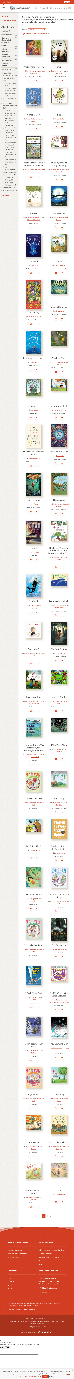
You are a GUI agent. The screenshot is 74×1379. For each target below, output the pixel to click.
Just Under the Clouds (33, 358)
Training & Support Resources (48, 1257)
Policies (24, 1333)
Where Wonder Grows (33, 66)
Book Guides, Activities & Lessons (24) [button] (10, 105)
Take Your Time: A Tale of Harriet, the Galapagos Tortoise (33, 748)
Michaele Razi (60, 853)
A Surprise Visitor (33, 1094)
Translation (21, 1309)
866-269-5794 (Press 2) (50, 1281)
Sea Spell (33, 601)
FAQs (40, 1264)
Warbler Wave (59, 358)
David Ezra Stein (60, 265)
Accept (45, 1376)
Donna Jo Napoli (38, 754)
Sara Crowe (34, 265)
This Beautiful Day (59, 1043)
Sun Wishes (33, 1142)
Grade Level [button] (9, 31)
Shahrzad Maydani (33, 220)
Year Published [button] (9, 60)
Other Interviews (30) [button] (10, 94)
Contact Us (42, 1292)
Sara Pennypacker (57, 71)
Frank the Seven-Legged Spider (59, 847)
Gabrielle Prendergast (60, 949)
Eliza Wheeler (60, 311)
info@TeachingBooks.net (47, 1288)
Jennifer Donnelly (35, 605)
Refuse (51, 1376)
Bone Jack (33, 261)
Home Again (59, 499)
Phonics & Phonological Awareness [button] (9, 40)
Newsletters (12, 1289)
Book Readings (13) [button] (9, 175)
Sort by (24, 30)
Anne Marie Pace (31, 701)
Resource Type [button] (9, 69)
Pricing (10, 1278)
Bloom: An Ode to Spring (33, 1191)
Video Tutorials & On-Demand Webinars (52, 1250)
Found (34, 548)
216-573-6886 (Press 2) (49, 1278)
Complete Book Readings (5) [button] (10, 179)
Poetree (33, 213)
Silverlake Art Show (33, 945)
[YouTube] (48, 1333)
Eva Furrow (28, 754)
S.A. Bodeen (35, 552)
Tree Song (59, 1094)
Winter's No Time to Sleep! (59, 896)
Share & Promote (44, 1261)
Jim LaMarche (60, 1194)
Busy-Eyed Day (33, 697)
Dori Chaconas (32, 1051)
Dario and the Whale (59, 601)
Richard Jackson (56, 1048)
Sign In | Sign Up (8, 2)
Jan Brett (34, 410)
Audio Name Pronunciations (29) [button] (10, 74)
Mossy (34, 406)
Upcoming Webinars (45, 1254)
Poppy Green (29, 802)
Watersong (59, 798)
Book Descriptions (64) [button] (9, 99)
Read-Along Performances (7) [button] (10, 184)
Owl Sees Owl (59, 213)
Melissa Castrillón (34, 317)
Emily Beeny (55, 1146)
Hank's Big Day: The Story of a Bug (59, 164)
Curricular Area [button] (9, 35)
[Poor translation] (7, 1347)
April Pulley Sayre (57, 362)
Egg (59, 114)
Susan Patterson (57, 1000)
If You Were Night (59, 745)
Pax (59, 66)
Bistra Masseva (59, 608)
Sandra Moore (56, 557)
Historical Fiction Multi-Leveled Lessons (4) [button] (10, 130)
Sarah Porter (60, 456)
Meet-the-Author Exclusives (17, 1254)
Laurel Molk (35, 757)
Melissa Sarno (34, 362)
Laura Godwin (57, 218)
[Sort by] (37, 29)
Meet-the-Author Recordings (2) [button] (10, 89)
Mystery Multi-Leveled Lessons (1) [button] (10, 137)
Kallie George (55, 504)
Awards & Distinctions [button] (9, 56)
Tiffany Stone (56, 1099)
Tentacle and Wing (59, 451)
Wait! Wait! (33, 649)
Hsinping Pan (64, 1002)
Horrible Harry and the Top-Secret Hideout (33, 164)
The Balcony (33, 312)
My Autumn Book (59, 406)
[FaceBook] (39, 1333)
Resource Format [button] (9, 65)
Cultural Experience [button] (9, 50)
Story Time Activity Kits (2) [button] (10, 168)
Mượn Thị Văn (56, 749)
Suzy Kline (28, 170)
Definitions (5, 195)
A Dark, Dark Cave (33, 993)
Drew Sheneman (34, 850)
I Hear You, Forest (33, 894)
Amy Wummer (40, 170)
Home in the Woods (59, 307)
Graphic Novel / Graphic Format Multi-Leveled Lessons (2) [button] (10, 121)
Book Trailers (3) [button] (9, 188)
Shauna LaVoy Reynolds (33, 218)
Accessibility (32, 1333)
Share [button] (4, 17)
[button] (4, 8)
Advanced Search (8, 21)
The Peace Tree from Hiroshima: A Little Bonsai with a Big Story (59, 551)
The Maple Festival (33, 798)
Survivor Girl (33, 499)
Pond (58, 1190)
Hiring (10, 1285)
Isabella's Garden (59, 697)
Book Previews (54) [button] (9, 172)
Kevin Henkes (31, 119)
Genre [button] (9, 46)
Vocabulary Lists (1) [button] (10, 190)
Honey (59, 261)
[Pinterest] (45, 1333)
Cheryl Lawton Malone (58, 605)
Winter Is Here (33, 114)
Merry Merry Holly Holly (33, 1045)
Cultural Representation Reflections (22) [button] (10, 113)
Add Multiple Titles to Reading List (36, 34)
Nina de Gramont (34, 458)
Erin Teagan (35, 504)
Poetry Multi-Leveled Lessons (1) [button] (10, 154)
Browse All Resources (15, 1250)
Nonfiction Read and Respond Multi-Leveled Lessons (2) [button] (10, 146)
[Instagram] (51, 1333)
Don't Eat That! (33, 846)
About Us (11, 1282)
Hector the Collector (59, 1142)
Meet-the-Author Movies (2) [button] (10, 84)
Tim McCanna (55, 802)
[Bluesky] (42, 1333)
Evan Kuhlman (56, 170)
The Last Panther (59, 649)
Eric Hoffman (30, 997)
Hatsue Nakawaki (30, 653)
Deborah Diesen (31, 1197)
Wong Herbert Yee (60, 410)
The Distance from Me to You (33, 453)
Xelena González (30, 71)
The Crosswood (59, 945)
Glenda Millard (55, 701)
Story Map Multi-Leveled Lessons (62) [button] (10, 162)
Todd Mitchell (60, 653)
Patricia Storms (31, 1146)
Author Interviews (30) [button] (9, 79)
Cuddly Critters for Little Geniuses (59, 994)
